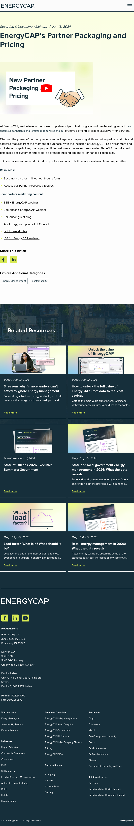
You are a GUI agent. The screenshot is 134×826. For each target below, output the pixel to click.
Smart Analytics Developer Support (107, 795)
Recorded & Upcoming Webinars (23, 26)
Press (92, 742)
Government (7, 759)
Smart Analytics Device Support (105, 789)
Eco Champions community (103, 736)
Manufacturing (8, 801)
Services (93, 783)
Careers (49, 780)
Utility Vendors (8, 771)
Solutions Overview (55, 712)
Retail (4, 789)
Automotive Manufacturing (14, 783)
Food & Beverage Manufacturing (18, 777)
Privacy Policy (126, 820)
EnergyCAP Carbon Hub (57, 730)
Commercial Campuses (13, 753)
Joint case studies (15, 231)
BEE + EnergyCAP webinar (21, 202)
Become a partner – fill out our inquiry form (32, 178)
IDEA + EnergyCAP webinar (21, 238)
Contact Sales (52, 786)
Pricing (48, 748)
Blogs (92, 718)
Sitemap (93, 760)
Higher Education (10, 747)
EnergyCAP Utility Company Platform (63, 742)
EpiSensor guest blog (17, 217)
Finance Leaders (9, 730)
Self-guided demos (98, 754)
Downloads (94, 724)
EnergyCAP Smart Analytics (59, 724)
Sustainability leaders (12, 724)
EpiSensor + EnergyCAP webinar (25, 210)
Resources (94, 712)
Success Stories (53, 765)
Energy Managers (10, 718)
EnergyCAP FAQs (54, 754)
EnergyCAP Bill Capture (57, 736)
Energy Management (14, 281)
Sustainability (39, 281)
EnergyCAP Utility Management (61, 718)
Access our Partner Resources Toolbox (29, 185)
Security (49, 792)
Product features (97, 748)
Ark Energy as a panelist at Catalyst (26, 224)
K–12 (3, 765)
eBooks (93, 730)
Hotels (4, 795)
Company (50, 774)
